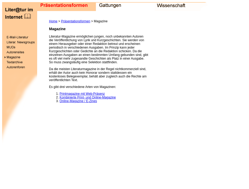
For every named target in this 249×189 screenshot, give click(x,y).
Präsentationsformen (75, 21)
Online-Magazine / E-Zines (78, 101)
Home (53, 21)
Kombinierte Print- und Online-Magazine (88, 97)
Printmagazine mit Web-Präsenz (82, 94)
